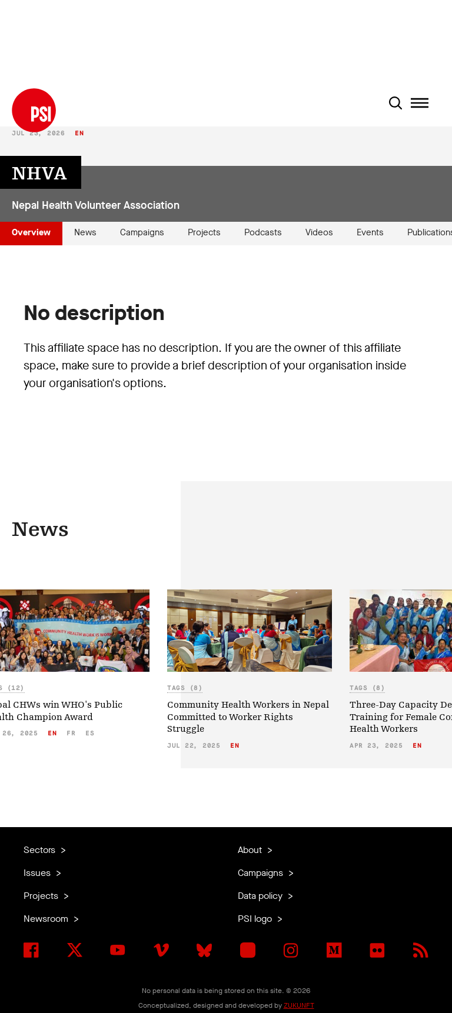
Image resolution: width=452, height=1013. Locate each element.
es (89, 733)
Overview (31, 232)
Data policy (261, 895)
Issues (38, 873)
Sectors (41, 850)
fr (71, 733)
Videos (319, 232)
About (251, 850)
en (79, 133)
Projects (204, 232)
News (85, 232)
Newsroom (47, 918)
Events (370, 232)
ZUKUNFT (299, 1005)
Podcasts (263, 232)
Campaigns (142, 232)
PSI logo (256, 918)
